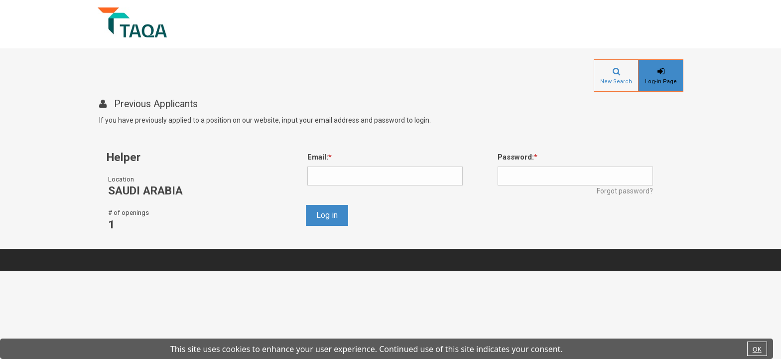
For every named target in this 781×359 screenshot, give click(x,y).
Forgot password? (625, 191)
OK (757, 349)
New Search (616, 81)
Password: (516, 157)
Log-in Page (661, 81)
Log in (327, 215)
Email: (317, 157)
